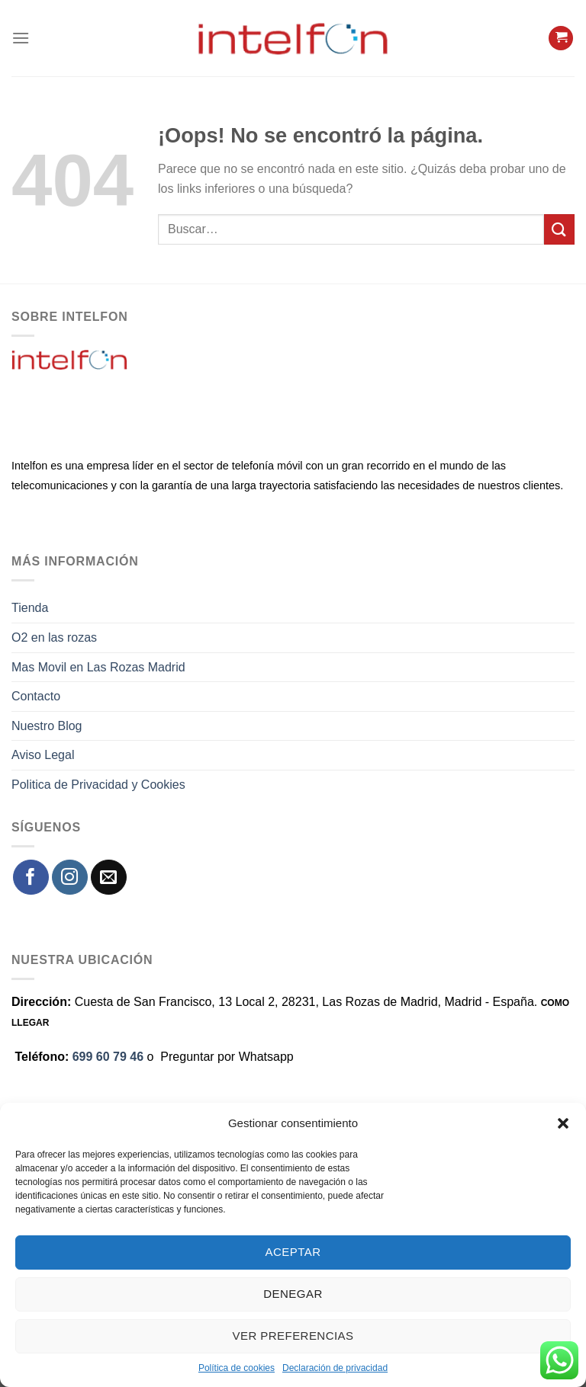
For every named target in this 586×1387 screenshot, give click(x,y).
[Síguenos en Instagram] (70, 877)
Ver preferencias (293, 1335)
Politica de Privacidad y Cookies (98, 784)
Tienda (29, 607)
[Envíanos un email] (109, 877)
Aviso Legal (42, 754)
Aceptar (293, 1251)
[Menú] (20, 37)
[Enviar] (559, 229)
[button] (563, 1123)
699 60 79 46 (107, 1056)
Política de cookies (236, 1368)
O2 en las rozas (54, 637)
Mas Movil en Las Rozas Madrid (98, 667)
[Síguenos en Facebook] (31, 877)
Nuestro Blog (46, 725)
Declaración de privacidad (335, 1368)
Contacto (35, 696)
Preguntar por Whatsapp (226, 1056)
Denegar (292, 1293)
